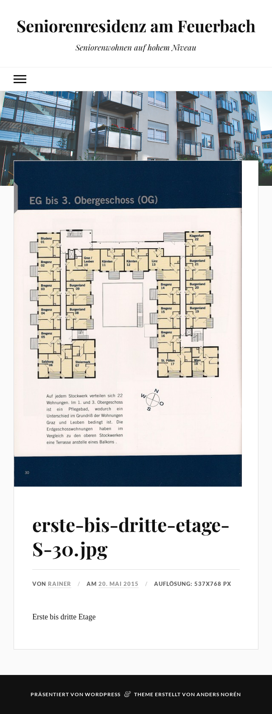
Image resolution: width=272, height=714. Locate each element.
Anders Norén (218, 694)
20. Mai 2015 (118, 583)
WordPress (103, 694)
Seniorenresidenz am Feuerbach (136, 25)
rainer (59, 583)
